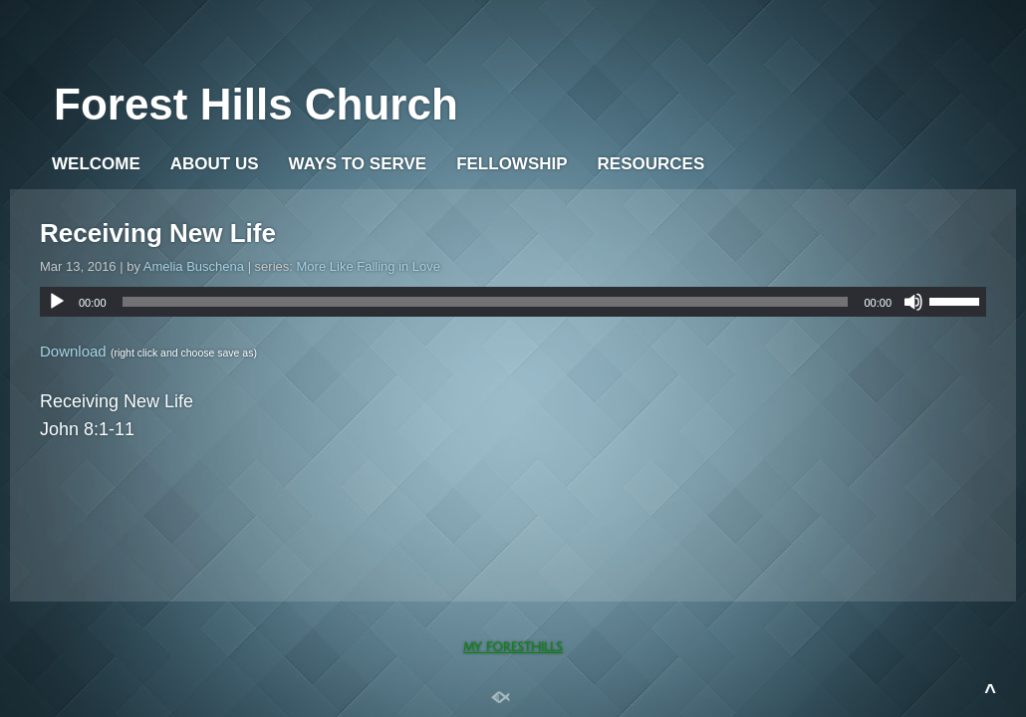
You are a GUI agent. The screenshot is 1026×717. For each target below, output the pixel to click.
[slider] (486, 302)
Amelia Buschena (193, 266)
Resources (651, 163)
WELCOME (96, 163)
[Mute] (913, 302)
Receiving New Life (158, 233)
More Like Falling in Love (369, 266)
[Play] (57, 302)
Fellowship (511, 163)
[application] (513, 302)
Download (73, 351)
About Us (214, 163)
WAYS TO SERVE (358, 163)
